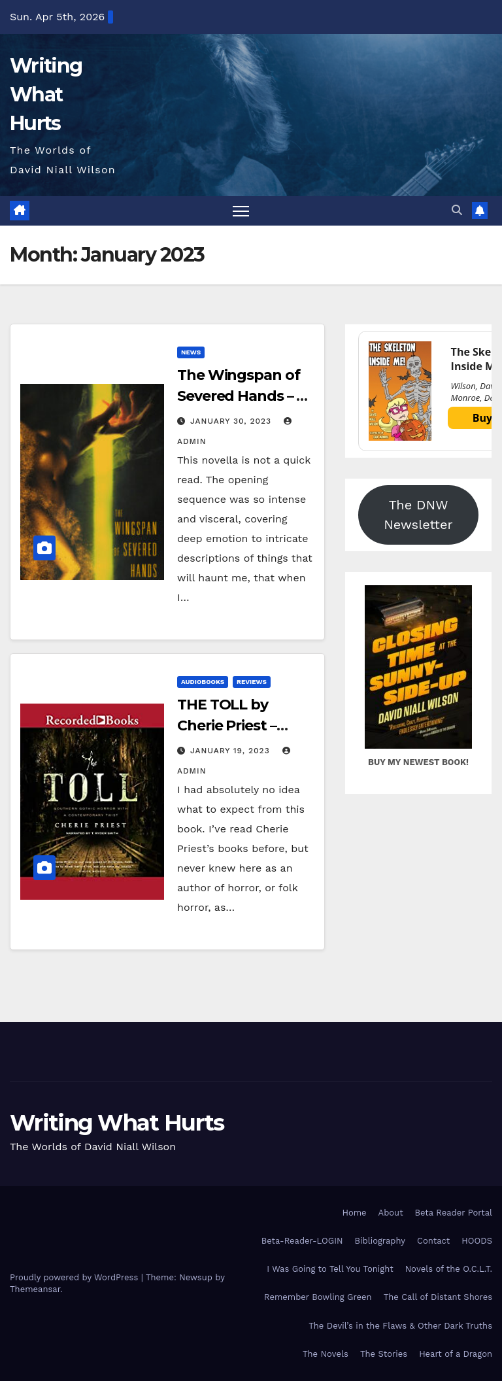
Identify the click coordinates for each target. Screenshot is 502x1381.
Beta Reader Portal (453, 1213)
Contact (433, 1241)
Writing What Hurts (46, 94)
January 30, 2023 (232, 421)
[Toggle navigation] (241, 211)
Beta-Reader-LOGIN (302, 1241)
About (390, 1213)
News (191, 352)
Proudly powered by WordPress (75, 1277)
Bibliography (380, 1241)
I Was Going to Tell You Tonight (330, 1269)
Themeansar (35, 1289)
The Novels (325, 1354)
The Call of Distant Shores (438, 1297)
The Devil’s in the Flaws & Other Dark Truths (400, 1326)
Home (354, 1213)
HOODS (476, 1241)
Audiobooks (202, 681)
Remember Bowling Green (318, 1297)
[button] (457, 210)
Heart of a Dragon (455, 1354)
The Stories (383, 1354)
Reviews (252, 681)
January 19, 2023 (231, 750)
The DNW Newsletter (418, 514)
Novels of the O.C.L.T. (448, 1269)
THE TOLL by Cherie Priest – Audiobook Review (243, 725)
